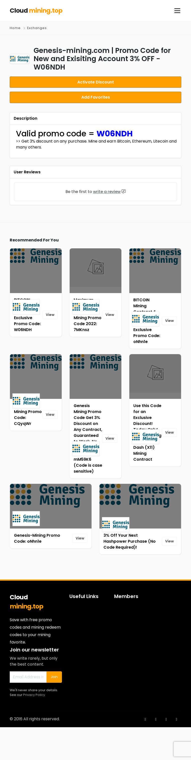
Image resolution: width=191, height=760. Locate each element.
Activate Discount (95, 81)
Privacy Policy (34, 727)
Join (54, 709)
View (50, 347)
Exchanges (37, 28)
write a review (107, 224)
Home (15, 28)
